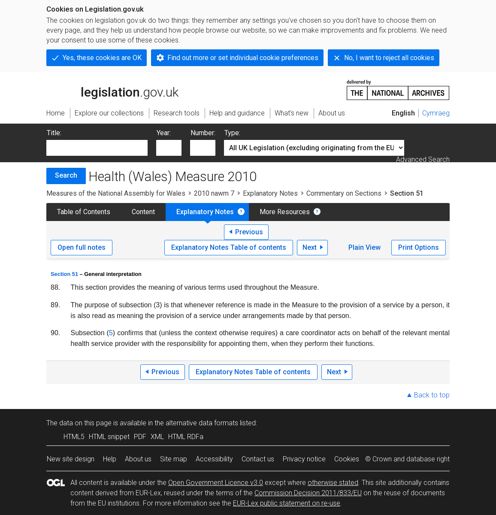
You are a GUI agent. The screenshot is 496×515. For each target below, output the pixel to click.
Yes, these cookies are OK (102, 58)
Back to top (432, 395)
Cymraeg (436, 113)
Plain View (364, 247)
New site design (70, 459)
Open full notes (81, 247)
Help (109, 459)
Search (66, 175)
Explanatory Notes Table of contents (228, 247)
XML (157, 437)
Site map (173, 459)
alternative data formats (202, 423)
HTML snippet (109, 437)
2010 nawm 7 (214, 193)
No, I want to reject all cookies (389, 58)
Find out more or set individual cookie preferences (242, 58)
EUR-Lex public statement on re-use (286, 503)
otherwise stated (333, 483)
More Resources (285, 212)
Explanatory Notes (270, 193)
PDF (140, 437)
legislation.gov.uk (112, 89)
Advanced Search (423, 159)
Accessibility (214, 459)
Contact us (258, 459)
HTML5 (74, 437)
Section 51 (64, 274)
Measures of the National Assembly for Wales (115, 193)
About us (138, 459)
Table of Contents (83, 212)
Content (143, 212)
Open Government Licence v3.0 (215, 483)
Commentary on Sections (343, 193)
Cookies (346, 459)
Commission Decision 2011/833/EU (308, 493)
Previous (249, 232)
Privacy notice (304, 459)
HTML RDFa (185, 437)
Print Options (418, 247)
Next (309, 247)
